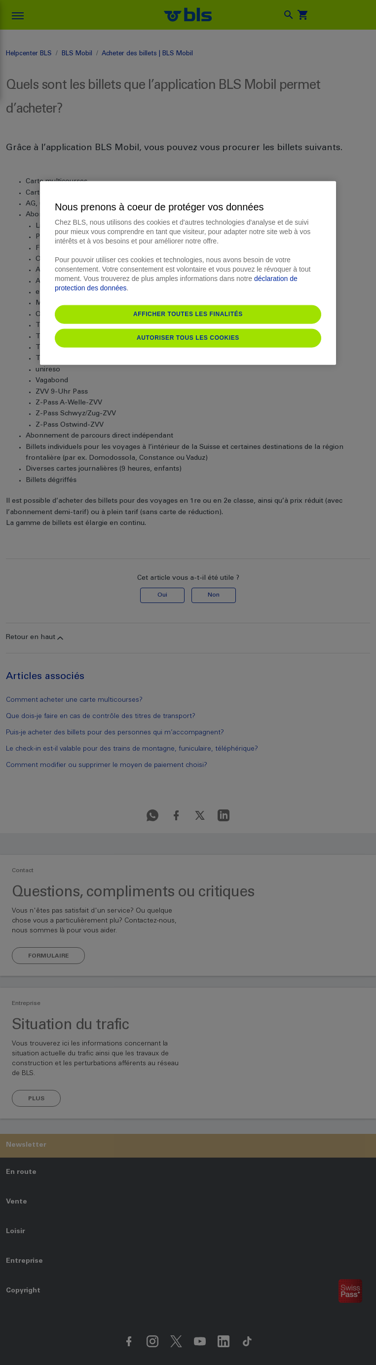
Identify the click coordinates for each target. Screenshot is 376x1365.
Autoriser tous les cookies (188, 337)
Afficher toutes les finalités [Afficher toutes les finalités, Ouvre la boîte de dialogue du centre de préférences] (188, 313)
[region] (188, 272)
